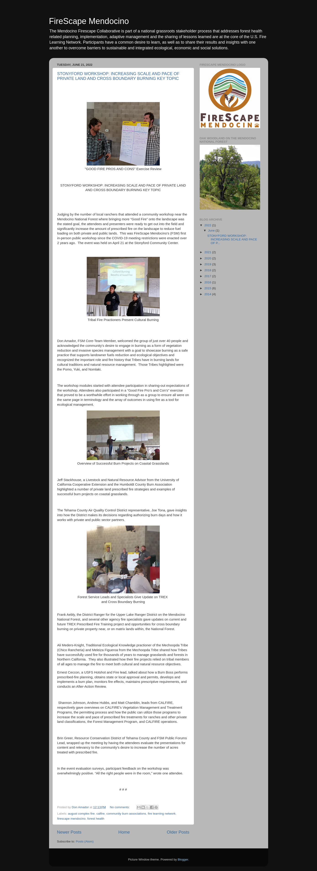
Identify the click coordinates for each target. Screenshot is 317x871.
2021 (208, 252)
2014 (208, 294)
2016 (208, 282)
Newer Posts (69, 832)
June (212, 230)
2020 (208, 258)
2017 (208, 276)
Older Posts (178, 832)
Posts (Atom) (85, 841)
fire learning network (162, 813)
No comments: (120, 807)
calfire (100, 813)
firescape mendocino (71, 818)
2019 (208, 264)
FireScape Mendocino (89, 21)
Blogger (183, 859)
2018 (208, 270)
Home (124, 832)
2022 (208, 225)
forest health (95, 818)
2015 (208, 288)
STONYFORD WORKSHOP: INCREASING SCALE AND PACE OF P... (232, 239)
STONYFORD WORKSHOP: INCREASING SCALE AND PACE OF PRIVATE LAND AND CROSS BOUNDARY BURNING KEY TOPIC (118, 76)
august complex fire (81, 813)
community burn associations (126, 813)
